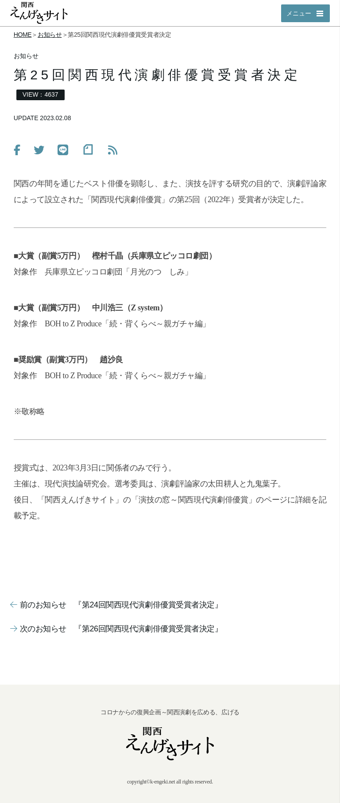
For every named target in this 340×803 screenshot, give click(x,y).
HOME (23, 34)
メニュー (298, 13)
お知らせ (50, 34)
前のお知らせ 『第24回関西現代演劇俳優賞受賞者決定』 (116, 604)
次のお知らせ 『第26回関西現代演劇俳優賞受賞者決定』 (116, 628)
